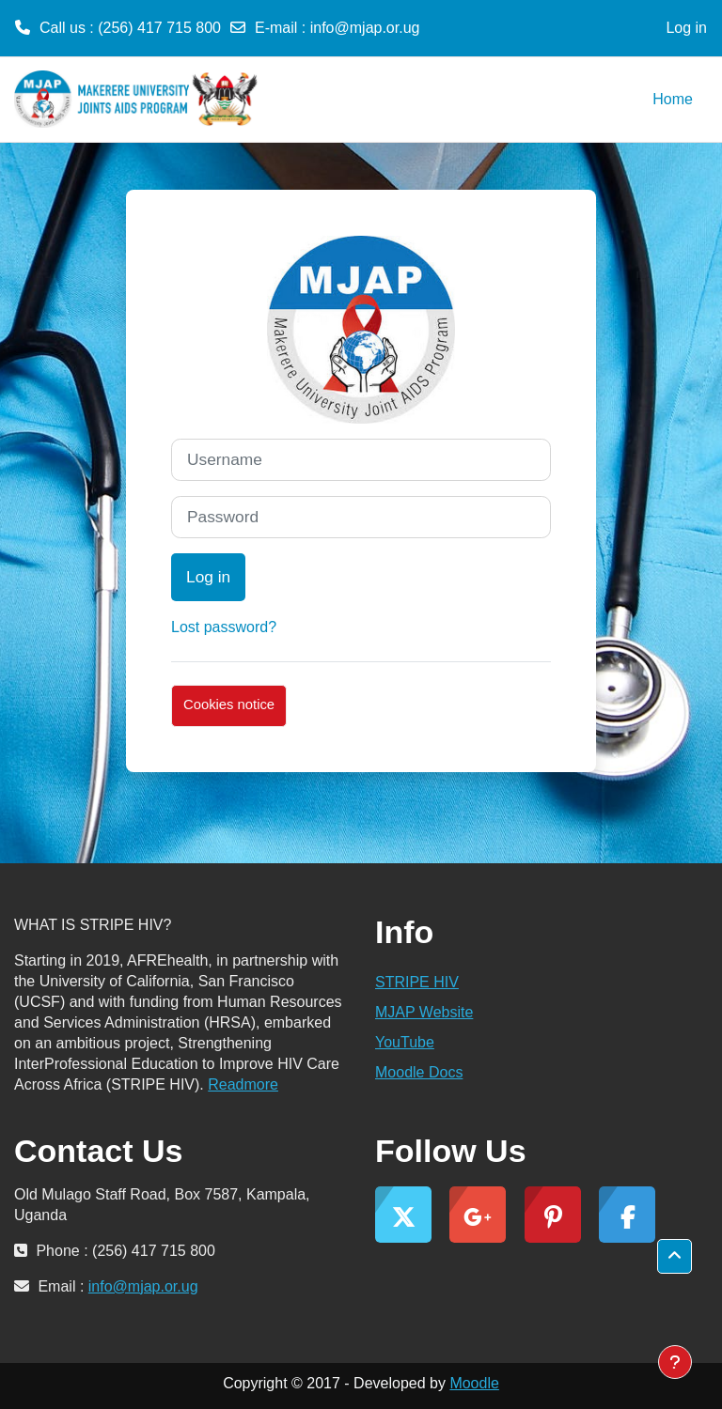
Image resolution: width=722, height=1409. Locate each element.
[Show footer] (675, 1362)
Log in (686, 28)
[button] (674, 1256)
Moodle (473, 1383)
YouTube (404, 1042)
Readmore (243, 1084)
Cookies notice (229, 704)
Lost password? (223, 627)
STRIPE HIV (417, 982)
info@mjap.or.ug (365, 28)
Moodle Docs (419, 1072)
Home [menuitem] (672, 99)
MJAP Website (424, 1012)
